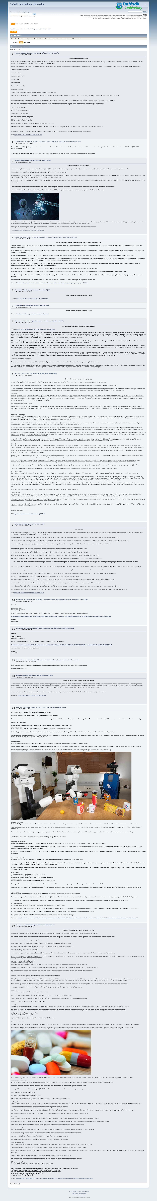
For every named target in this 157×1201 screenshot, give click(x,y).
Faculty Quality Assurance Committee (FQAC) (36, 290)
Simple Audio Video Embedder (79, 1193)
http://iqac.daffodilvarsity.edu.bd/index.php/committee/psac (32, 314)
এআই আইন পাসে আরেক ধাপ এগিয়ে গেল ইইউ (39, 160)
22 (19, 49)
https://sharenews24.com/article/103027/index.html (28, 134)
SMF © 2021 (78, 1191)
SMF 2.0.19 (72, 1191)
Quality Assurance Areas (23, 660)
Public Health (20, 925)
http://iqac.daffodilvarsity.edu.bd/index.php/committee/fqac (32, 298)
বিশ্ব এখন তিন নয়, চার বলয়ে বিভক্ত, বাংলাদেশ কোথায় (44, 373)
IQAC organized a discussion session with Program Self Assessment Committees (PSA (55, 141)
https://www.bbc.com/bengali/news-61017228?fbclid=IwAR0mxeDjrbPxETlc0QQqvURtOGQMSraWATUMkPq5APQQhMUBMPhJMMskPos (54, 1178)
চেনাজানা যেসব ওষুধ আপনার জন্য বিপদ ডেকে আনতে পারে (40, 925)
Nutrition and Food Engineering (24, 524)
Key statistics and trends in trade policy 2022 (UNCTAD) (47, 321)
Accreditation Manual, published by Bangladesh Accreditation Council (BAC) (65, 599)
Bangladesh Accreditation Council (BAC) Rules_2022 (58, 628)
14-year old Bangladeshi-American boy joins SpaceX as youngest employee (54, 237)
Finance (18, 675)
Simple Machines (85, 1191)
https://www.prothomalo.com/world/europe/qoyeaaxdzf (29, 230)
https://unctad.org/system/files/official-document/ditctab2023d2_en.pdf (35, 329)
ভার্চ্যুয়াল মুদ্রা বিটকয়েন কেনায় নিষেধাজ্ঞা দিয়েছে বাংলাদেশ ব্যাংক (37, 675)
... (18, 49)
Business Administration (22, 321)
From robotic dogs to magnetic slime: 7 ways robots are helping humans (44, 707)
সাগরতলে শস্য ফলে (39, 524)
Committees (18, 290)
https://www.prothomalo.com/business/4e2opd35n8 (32, 695)
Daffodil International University (27, 4)
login (24, 12)
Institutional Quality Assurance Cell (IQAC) (27, 53)
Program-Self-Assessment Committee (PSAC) (36, 305)
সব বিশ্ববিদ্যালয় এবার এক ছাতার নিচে (50, 53)
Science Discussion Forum (23, 237)
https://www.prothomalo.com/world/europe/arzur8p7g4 (29, 592)
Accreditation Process (21, 141)
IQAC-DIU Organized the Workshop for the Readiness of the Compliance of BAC (55, 660)
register (29, 12)
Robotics (19, 707)
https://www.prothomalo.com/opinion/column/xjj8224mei (29, 514)
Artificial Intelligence (21, 160)
